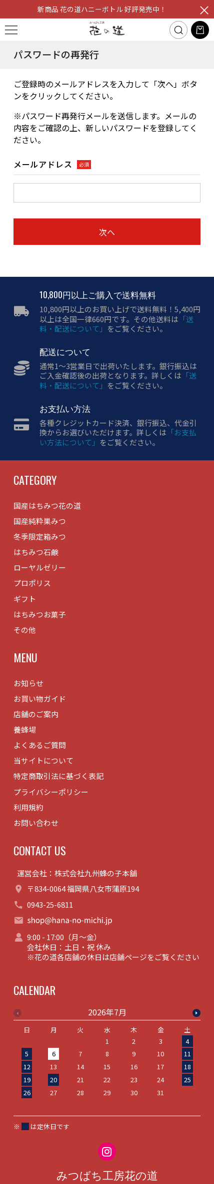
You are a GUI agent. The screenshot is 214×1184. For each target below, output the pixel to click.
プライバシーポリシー (51, 792)
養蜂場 (25, 729)
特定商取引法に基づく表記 (59, 776)
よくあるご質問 (40, 745)
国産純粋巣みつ (40, 521)
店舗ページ (128, 957)
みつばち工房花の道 (107, 1176)
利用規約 (29, 807)
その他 (25, 629)
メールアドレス (43, 164)
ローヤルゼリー (40, 567)
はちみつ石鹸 (36, 552)
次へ (107, 232)
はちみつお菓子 (40, 614)
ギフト (25, 598)
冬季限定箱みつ (40, 536)
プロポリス (32, 583)
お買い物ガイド (40, 698)
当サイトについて (44, 760)
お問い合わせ (36, 822)
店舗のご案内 (36, 714)
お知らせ (29, 683)
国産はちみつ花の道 (47, 505)
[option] (107, 1055)
